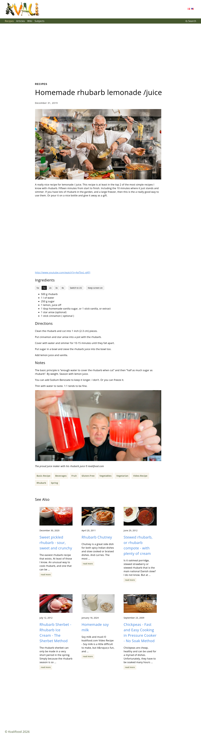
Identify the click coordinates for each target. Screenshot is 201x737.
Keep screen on (95, 287)
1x (44, 287)
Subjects (39, 21)
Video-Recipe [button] (140, 475)
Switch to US (76, 287)
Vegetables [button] (105, 475)
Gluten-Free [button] (88, 475)
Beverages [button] (61, 475)
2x (50, 287)
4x (63, 287)
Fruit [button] (74, 475)
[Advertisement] (100, 51)
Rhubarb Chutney (97, 537)
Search (190, 21)
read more (46, 574)
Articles (20, 21)
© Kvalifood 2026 (17, 732)
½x (37, 287)
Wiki (29, 21)
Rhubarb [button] (41, 482)
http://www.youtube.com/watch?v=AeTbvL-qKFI (62, 272)
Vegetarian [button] (122, 475)
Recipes (9, 21)
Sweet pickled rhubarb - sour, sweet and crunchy (55, 542)
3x (56, 287)
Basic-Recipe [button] (43, 475)
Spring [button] (54, 482)
